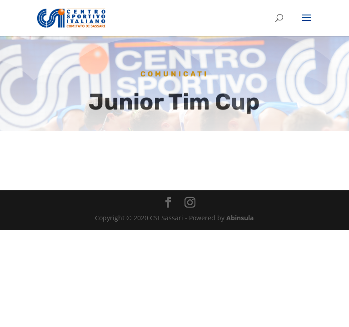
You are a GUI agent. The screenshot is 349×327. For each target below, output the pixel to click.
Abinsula (240, 217)
